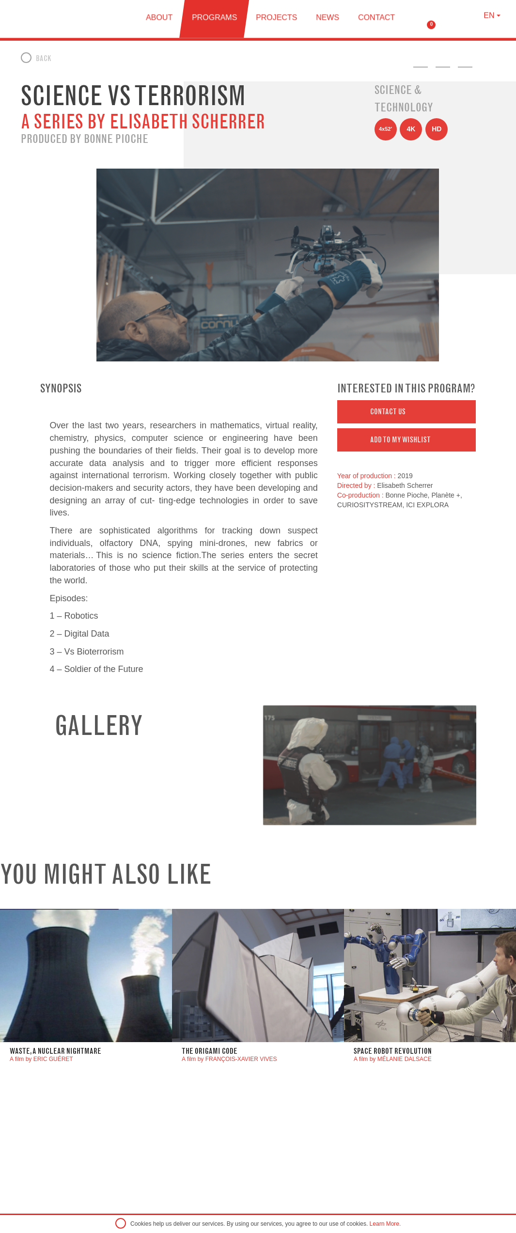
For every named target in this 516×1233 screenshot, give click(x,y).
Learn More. (385, 1223)
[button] (406, 411)
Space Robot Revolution (393, 1051)
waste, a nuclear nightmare (55, 1051)
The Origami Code (209, 1051)
